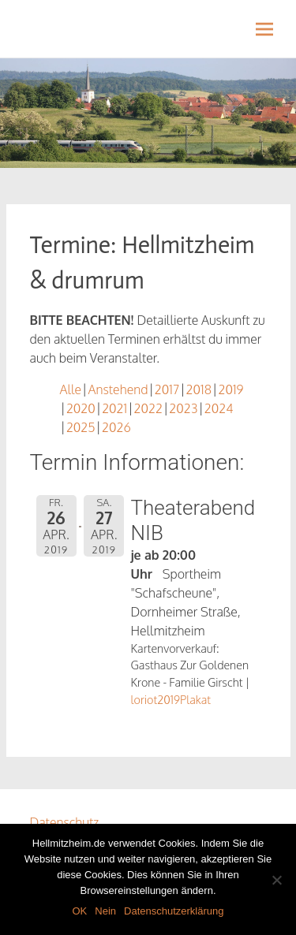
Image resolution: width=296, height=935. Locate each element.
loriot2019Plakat (171, 699)
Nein (105, 911)
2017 (167, 389)
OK (79, 911)
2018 (199, 389)
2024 (219, 408)
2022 (148, 408)
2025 (81, 427)
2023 (183, 408)
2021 (114, 408)
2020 (81, 408)
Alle (71, 389)
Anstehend (118, 389)
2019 (230, 389)
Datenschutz (64, 822)
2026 (116, 427)
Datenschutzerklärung (173, 911)
